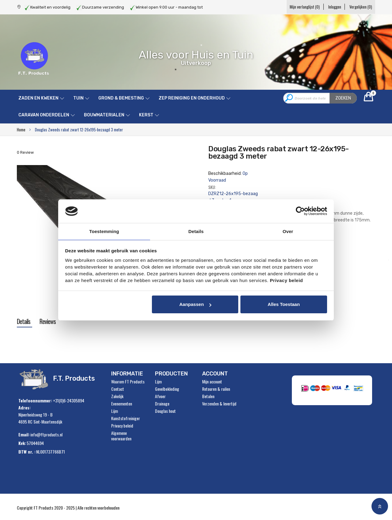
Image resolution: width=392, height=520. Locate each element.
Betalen (208, 396)
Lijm (114, 411)
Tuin (78, 98)
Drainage (162, 403)
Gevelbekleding (167, 389)
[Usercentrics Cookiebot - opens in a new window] (300, 210)
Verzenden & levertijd (219, 403)
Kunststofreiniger (125, 418)
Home (21, 129)
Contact (117, 389)
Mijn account (212, 381)
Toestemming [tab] (104, 231)
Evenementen (121, 403)
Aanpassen (195, 304)
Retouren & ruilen (216, 389)
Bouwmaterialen (104, 115)
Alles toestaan (284, 304)
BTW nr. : (27, 451)
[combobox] (320, 98)
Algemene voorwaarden (121, 435)
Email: (24, 434)
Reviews (48, 321)
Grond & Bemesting (121, 98)
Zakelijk (117, 396)
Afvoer (160, 396)
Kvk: (22, 443)
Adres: (24, 407)
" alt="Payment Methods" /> (334, 390)
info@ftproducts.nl (46, 434)
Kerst (146, 115)
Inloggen (329, 7)
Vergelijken (360, 7)
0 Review (25, 152)
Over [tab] (288, 231)
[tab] (23, 321)
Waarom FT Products (128, 381)
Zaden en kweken (38, 98)
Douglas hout (165, 411)
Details (23, 321)
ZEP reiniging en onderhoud (192, 98)
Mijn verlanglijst (295, 7)
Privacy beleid (122, 425)
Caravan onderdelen (43, 115)
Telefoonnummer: (35, 400)
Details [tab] (196, 231)
